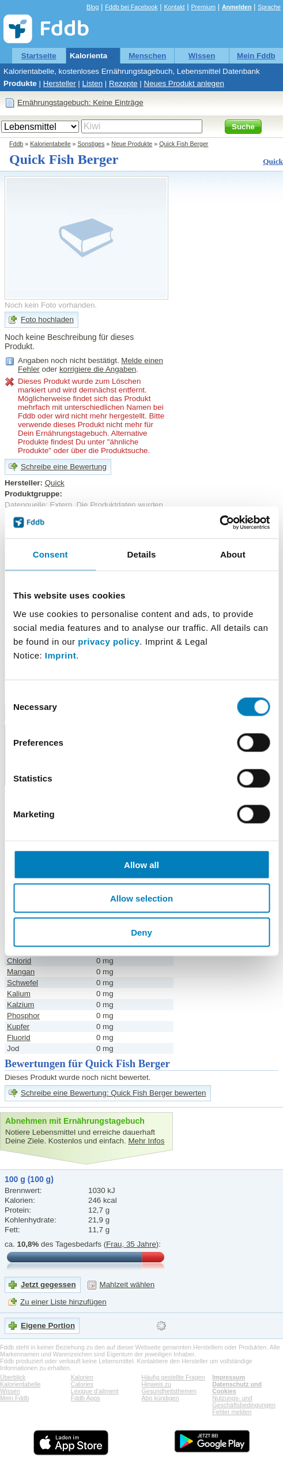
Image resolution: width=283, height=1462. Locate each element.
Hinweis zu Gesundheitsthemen (169, 1387)
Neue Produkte (131, 143)
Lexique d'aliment (95, 1391)
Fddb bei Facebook (131, 6)
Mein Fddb (256, 55)
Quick (273, 161)
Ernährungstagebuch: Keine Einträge (80, 102)
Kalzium (20, 1004)
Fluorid (19, 1037)
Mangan (21, 971)
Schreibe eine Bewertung (64, 466)
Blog (92, 6)
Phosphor (23, 1015)
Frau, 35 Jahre (131, 1244)
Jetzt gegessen (48, 1284)
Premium (203, 6)
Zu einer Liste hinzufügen (63, 1302)
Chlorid (19, 960)
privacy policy (108, 641)
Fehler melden (231, 1411)
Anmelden (237, 6)
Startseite (38, 55)
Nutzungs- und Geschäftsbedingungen (244, 1401)
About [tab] (233, 554)
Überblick (12, 1377)
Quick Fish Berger (183, 143)
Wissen (202, 55)
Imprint (60, 655)
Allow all (141, 864)
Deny (141, 932)
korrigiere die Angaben (97, 369)
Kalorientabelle (97, 55)
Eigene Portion (48, 1325)
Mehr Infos (146, 1140)
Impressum (228, 1377)
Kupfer (18, 1026)
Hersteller (59, 83)
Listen (92, 83)
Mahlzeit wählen (127, 1284)
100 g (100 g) (29, 1179)
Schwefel (22, 982)
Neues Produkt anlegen (184, 83)
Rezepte (123, 83)
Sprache (269, 6)
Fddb (16, 143)
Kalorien (82, 1377)
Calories (82, 1384)
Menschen (147, 55)
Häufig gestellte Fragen (173, 1377)
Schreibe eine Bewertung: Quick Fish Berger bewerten (113, 1093)
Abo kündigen (160, 1397)
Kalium (19, 993)
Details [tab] (141, 554)
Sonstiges (91, 143)
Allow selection (141, 898)
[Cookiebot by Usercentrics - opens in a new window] (219, 522)
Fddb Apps (85, 1397)
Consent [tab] (50, 554)
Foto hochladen (47, 319)
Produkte (20, 83)
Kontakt (174, 6)
